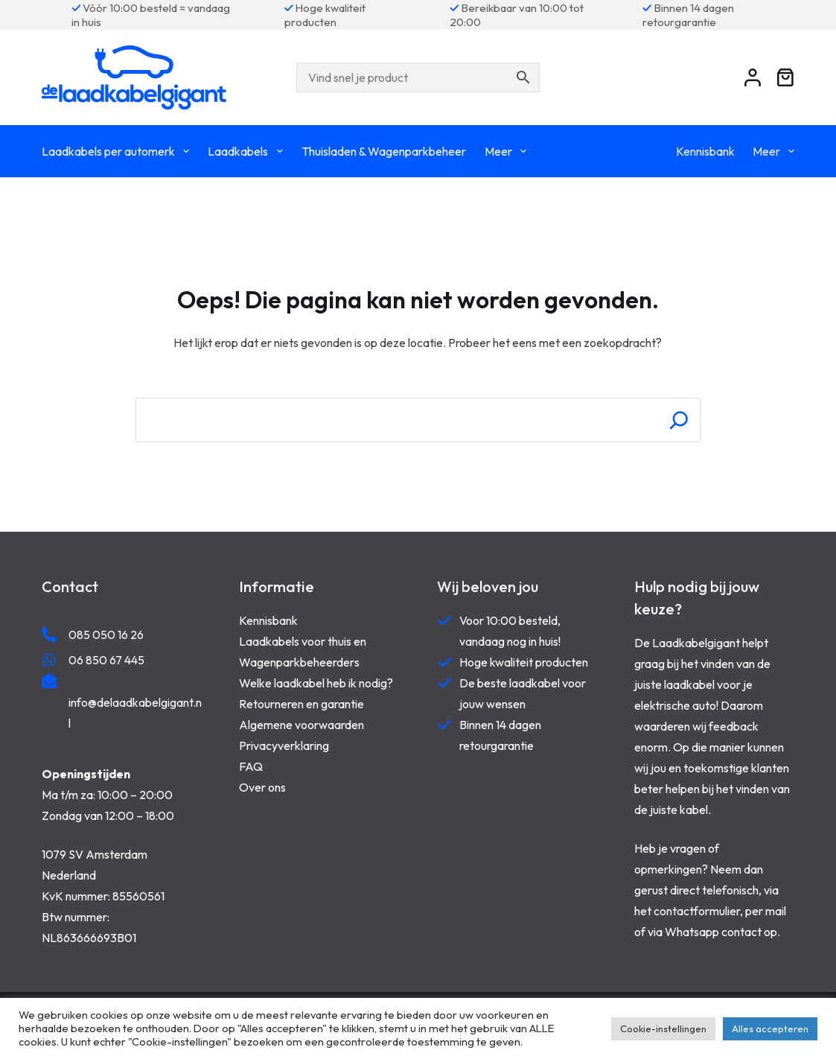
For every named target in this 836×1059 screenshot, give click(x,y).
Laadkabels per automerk (118, 151)
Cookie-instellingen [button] (663, 1028)
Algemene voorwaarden (301, 724)
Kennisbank (705, 151)
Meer (508, 151)
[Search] (679, 420)
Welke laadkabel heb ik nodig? (316, 682)
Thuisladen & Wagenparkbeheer (383, 151)
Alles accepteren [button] (770, 1028)
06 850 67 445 (106, 659)
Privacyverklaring (284, 745)
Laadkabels (248, 151)
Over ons (262, 787)
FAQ (251, 766)
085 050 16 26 (106, 634)
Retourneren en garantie (301, 703)
